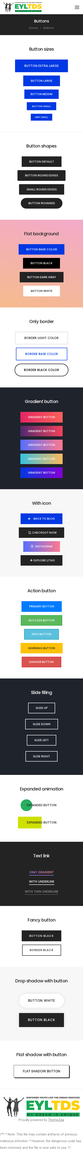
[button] (41, 66)
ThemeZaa (56, 1120)
